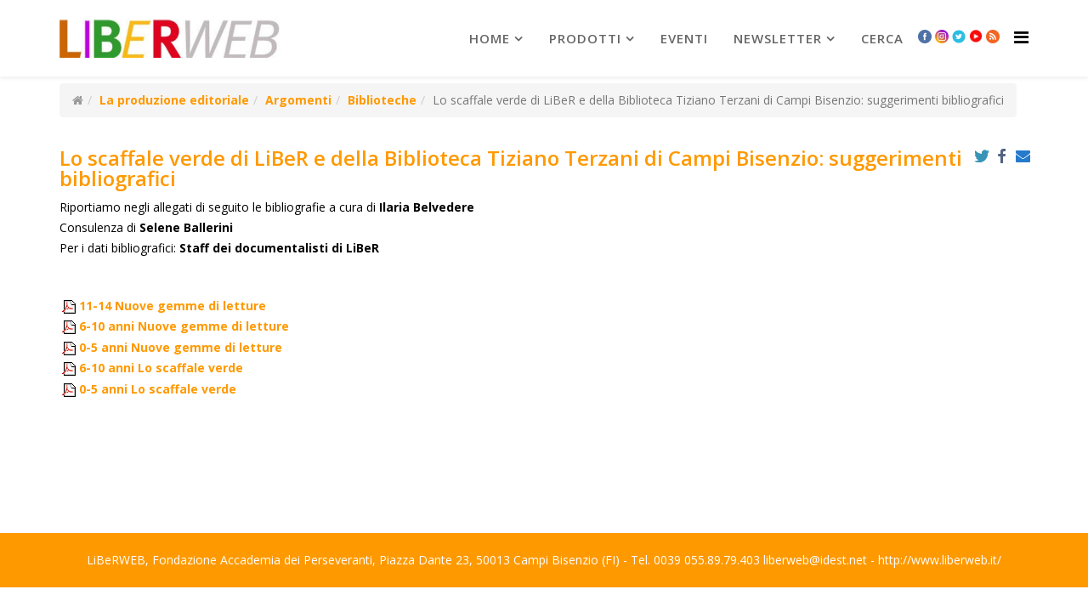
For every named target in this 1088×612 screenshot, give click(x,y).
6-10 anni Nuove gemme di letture (184, 326)
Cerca (882, 38)
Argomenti (298, 100)
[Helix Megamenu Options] (1021, 37)
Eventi (684, 38)
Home (489, 38)
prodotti (585, 38)
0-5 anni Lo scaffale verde (157, 389)
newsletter (778, 38)
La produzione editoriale (174, 100)
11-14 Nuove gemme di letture (172, 306)
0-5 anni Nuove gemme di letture (180, 347)
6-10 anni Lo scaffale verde (161, 368)
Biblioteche (382, 100)
